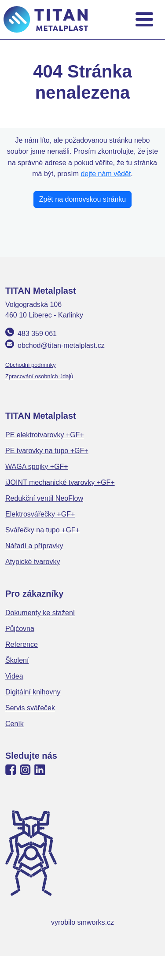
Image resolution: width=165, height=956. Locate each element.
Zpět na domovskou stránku (82, 199)
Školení (17, 660)
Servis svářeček (30, 708)
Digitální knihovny (32, 692)
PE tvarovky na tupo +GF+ (46, 450)
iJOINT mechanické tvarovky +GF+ (60, 482)
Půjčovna (19, 628)
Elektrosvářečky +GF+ (40, 514)
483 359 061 (37, 333)
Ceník (14, 723)
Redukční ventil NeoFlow (44, 498)
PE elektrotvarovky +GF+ (44, 435)
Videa (14, 676)
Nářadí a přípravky (34, 546)
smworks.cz (95, 922)
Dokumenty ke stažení (40, 612)
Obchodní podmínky (30, 365)
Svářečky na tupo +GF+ (42, 530)
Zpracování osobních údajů (39, 376)
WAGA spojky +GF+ (36, 466)
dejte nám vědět (106, 173)
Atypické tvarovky (32, 561)
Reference (21, 644)
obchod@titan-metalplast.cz (61, 345)
